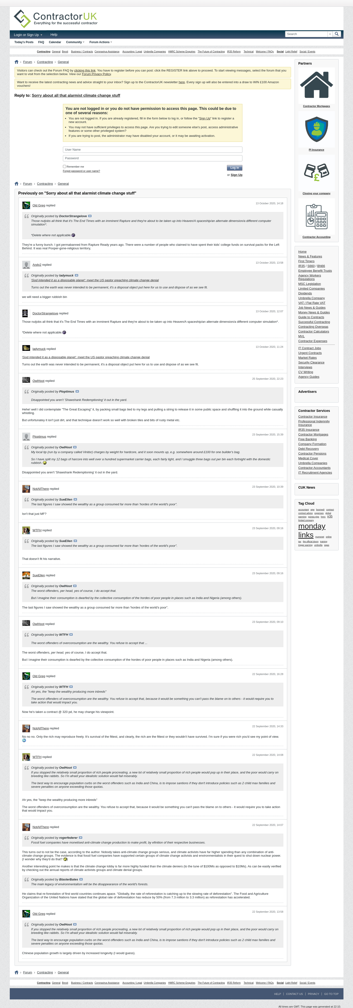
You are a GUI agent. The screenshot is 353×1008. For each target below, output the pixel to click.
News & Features (310, 256)
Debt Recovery (308, 448)
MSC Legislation (309, 284)
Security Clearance (311, 362)
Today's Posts (24, 42)
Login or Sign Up (28, 35)
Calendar (55, 42)
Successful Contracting (314, 322)
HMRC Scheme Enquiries (181, 51)
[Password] (152, 158)
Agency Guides (308, 377)
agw (313, 509)
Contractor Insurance (312, 416)
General (56, 51)
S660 (311, 266)
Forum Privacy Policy (96, 74)
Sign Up (204, 118)
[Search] (309, 34)
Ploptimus (39, 436)
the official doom (310, 541)
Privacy (313, 994)
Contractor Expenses (312, 341)
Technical (249, 51)
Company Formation (312, 444)
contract (330, 509)
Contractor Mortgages (313, 434)
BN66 (321, 266)
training (323, 541)
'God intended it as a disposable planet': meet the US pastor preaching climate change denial (95, 280)
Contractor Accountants (314, 468)
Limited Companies (311, 288)
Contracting (43, 51)
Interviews (305, 367)
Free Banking (307, 439)
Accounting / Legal (132, 51)
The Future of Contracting (211, 51)
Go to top (331, 994)
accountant (303, 509)
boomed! (320, 509)
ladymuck (39, 349)
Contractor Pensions (312, 453)
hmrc (323, 517)
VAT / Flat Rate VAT (312, 303)
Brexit (65, 51)
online (329, 537)
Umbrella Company (311, 298)
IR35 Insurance (308, 429)
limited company (306, 520)
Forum (27, 62)
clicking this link (85, 70)
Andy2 (37, 264)
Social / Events (307, 51)
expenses (319, 513)
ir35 (330, 516)
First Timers (306, 261)
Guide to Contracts (311, 317)
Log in (234, 167)
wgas (326, 545)
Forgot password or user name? (81, 170)
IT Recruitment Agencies (315, 472)
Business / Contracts (82, 51)
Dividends (305, 293)
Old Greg (39, 205)
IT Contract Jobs (309, 348)
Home (302, 251)
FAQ (41, 42)
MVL (301, 336)
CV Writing (305, 372)
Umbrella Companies (155, 51)
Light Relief (291, 51)
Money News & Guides (314, 312)
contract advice (305, 513)
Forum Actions (101, 42)
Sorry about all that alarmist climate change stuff (76, 95)
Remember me (73, 166)
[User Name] (152, 150)
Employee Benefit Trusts (315, 270)
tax (299, 541)
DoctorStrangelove (45, 313)
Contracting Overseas (313, 326)
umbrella (318, 545)
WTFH (37, 530)
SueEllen (39, 575)
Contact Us (294, 994)
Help (54, 34)
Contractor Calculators (313, 331)
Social (280, 51)
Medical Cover (308, 458)
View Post (90, 216)
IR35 (301, 266)
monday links (312, 530)
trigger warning (305, 545)
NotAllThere (41, 489)
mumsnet (319, 537)
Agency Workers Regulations (309, 277)
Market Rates (307, 357)
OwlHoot (39, 381)
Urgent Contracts (310, 353)
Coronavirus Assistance (107, 51)
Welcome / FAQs (265, 51)
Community (75, 42)
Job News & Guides (312, 307)
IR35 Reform (234, 51)
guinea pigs (313, 517)
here (182, 82)
